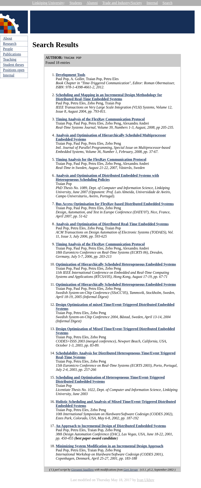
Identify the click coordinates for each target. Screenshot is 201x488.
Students (75, 3)
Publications (12, 54)
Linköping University (48, 3)
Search (167, 3)
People (8, 49)
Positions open (13, 70)
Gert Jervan (131, 469)
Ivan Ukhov (145, 480)
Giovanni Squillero (82, 469)
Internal (152, 3)
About (7, 38)
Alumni (92, 3)
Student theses (13, 65)
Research (9, 44)
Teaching (9, 59)
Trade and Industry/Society (122, 3)
